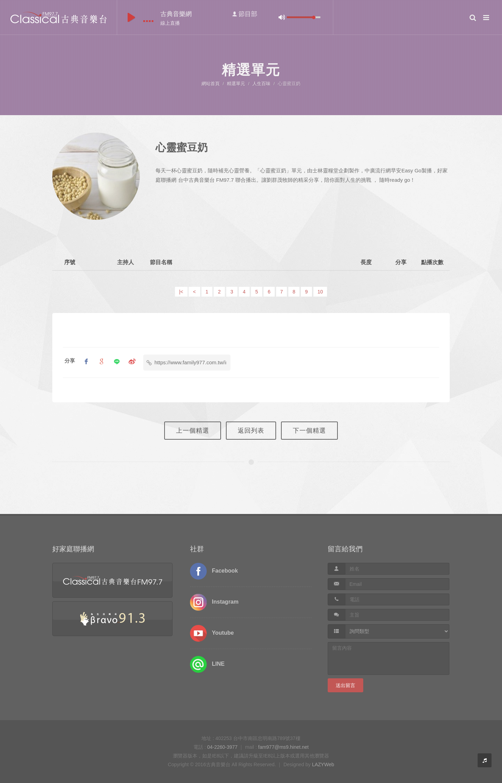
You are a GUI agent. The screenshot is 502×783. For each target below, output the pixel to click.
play (131, 17)
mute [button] (282, 17)
